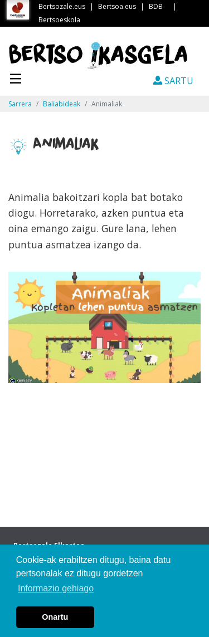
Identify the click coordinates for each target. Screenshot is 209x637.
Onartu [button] (55, 616)
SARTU (173, 81)
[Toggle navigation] (15, 77)
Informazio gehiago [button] (56, 588)
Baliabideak (61, 104)
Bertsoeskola (59, 19)
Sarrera (20, 104)
